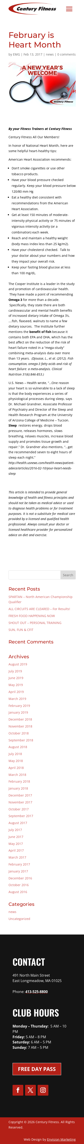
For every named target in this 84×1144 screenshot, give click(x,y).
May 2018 (16, 761)
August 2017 (18, 823)
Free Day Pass (37, 1069)
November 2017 (20, 802)
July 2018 (15, 754)
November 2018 (20, 726)
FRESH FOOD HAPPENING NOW (32, 616)
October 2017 (19, 809)
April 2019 (16, 692)
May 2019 (16, 685)
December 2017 (20, 795)
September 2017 (21, 816)
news (50, 54)
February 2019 (19, 706)
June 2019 (16, 678)
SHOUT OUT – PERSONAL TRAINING (35, 623)
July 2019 (15, 671)
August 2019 (18, 664)
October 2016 (19, 885)
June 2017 (16, 837)
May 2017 (16, 844)
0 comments (66, 54)
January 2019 (18, 712)
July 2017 (15, 830)
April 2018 (16, 768)
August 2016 (18, 892)
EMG (16, 54)
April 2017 (16, 850)
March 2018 (17, 775)
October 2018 (19, 733)
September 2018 (21, 740)
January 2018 (18, 788)
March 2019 (17, 699)
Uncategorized (19, 919)
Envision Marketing (61, 1139)
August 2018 (18, 747)
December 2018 (20, 719)
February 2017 (19, 864)
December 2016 (20, 878)
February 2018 (19, 781)
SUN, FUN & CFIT (21, 630)
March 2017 (17, 857)
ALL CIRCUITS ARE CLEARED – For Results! (39, 609)
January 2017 (18, 871)
